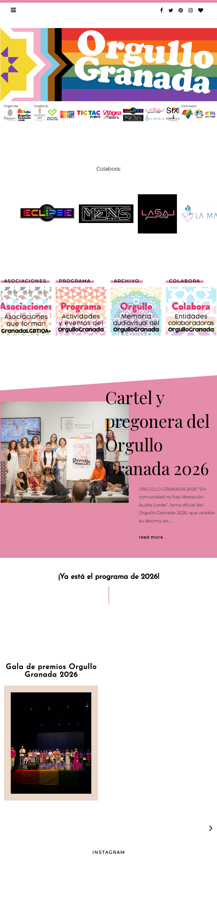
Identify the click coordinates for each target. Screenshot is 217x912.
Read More (151, 537)
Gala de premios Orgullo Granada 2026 (51, 671)
